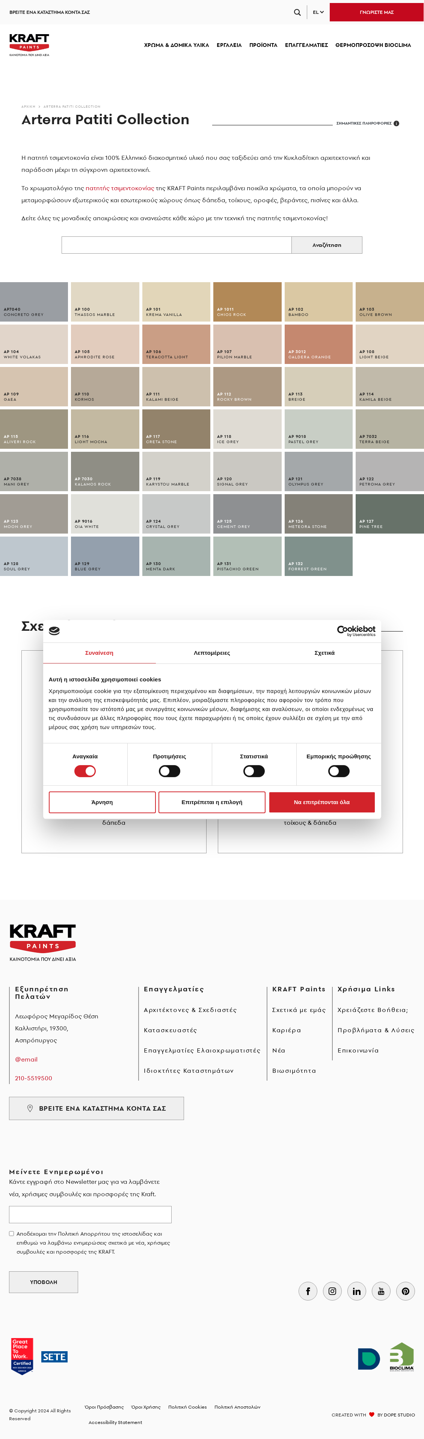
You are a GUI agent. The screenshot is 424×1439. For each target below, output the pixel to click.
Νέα (279, 1050)
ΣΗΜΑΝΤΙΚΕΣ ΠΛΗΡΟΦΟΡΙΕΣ (367, 123)
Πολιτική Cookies (187, 1407)
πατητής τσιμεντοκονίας (120, 188)
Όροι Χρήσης (146, 1407)
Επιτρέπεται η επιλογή (212, 802)
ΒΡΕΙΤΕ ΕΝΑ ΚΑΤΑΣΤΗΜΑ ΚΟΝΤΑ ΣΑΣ (49, 12)
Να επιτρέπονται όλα (322, 802)
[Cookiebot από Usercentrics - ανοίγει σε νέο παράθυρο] (343, 631)
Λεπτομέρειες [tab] (212, 653)
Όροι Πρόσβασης (104, 1407)
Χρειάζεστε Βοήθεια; (373, 1010)
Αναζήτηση (326, 245)
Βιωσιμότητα (294, 1070)
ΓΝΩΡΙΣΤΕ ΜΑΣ (377, 12)
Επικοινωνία (358, 1050)
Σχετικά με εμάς (299, 1010)
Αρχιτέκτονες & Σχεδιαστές (190, 1010)
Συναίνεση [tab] (99, 653)
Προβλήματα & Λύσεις (376, 1030)
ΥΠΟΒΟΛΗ (43, 1282)
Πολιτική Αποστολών (237, 1407)
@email (26, 1059)
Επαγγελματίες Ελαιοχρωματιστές (202, 1050)
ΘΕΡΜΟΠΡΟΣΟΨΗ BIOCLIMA (373, 45)
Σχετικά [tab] (325, 653)
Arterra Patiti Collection (72, 106)
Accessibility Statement (115, 1422)
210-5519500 (33, 1078)
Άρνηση (102, 802)
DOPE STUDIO (399, 1415)
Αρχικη (28, 106)
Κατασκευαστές (171, 1030)
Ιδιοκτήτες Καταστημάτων (189, 1070)
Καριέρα (287, 1030)
